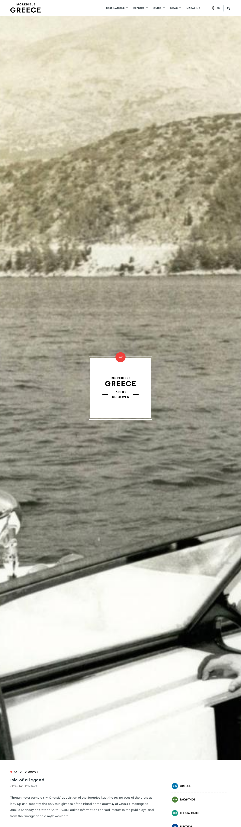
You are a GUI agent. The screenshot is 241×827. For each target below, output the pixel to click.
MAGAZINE (193, 8)
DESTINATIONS (115, 8)
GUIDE (157, 8)
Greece (181, 786)
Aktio (18, 771)
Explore (139, 8)
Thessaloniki (185, 813)
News (174, 8)
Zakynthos (183, 800)
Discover (31, 771)
